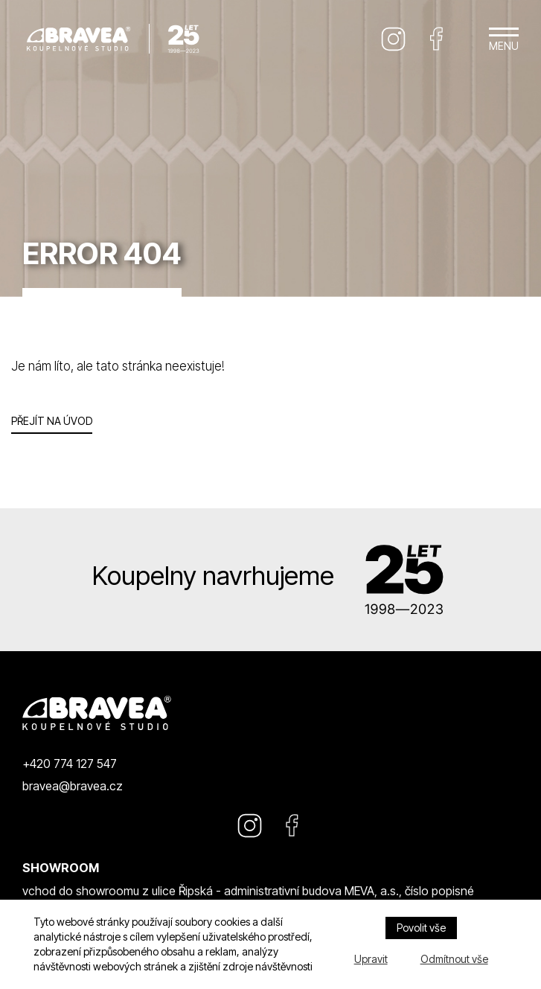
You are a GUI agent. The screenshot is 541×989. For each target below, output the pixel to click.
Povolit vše (421, 927)
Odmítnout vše (454, 959)
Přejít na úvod (51, 421)
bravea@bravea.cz (72, 785)
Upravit (371, 959)
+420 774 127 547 (69, 763)
